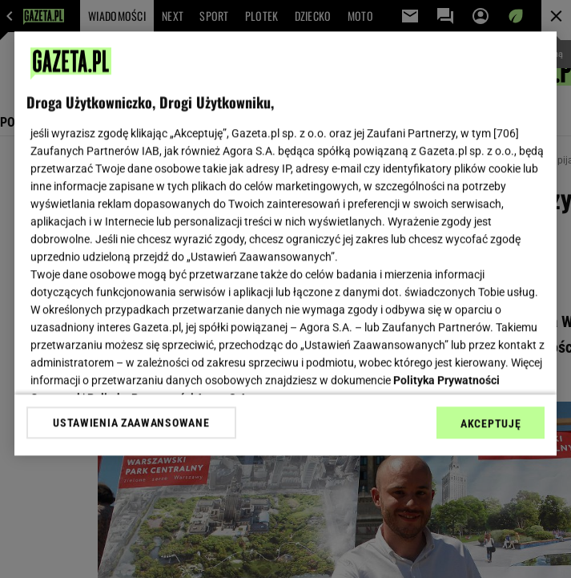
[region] (285, 243)
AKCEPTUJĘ (490, 423)
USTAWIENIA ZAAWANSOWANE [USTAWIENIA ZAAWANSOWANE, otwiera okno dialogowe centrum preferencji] (131, 422)
